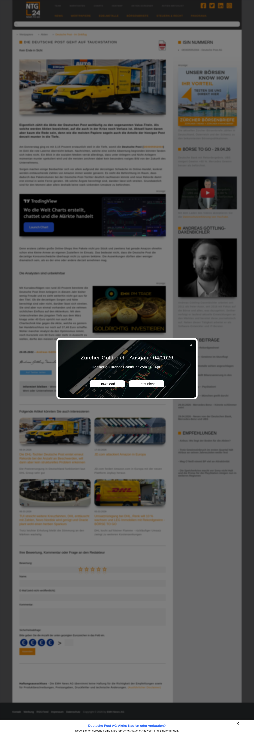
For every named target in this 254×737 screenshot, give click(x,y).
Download (107, 384)
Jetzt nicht (147, 384)
